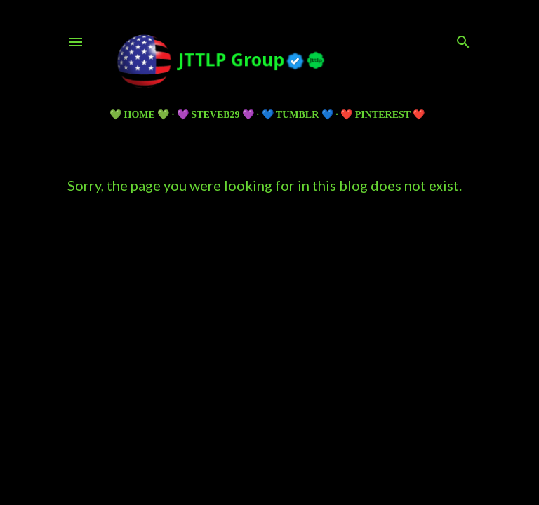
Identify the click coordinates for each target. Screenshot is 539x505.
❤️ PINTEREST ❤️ (382, 114)
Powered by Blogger (270, 415)
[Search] (463, 39)
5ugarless (304, 441)
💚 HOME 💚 (139, 114)
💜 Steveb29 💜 (215, 114)
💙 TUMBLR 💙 (297, 114)
